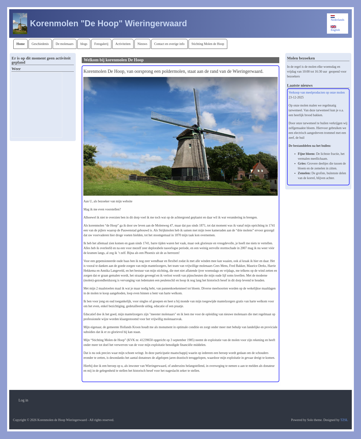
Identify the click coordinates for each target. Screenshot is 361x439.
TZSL (344, 420)
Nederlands (337, 18)
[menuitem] (20, 44)
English (335, 28)
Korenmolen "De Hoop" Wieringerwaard (108, 23)
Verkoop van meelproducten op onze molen (317, 92)
